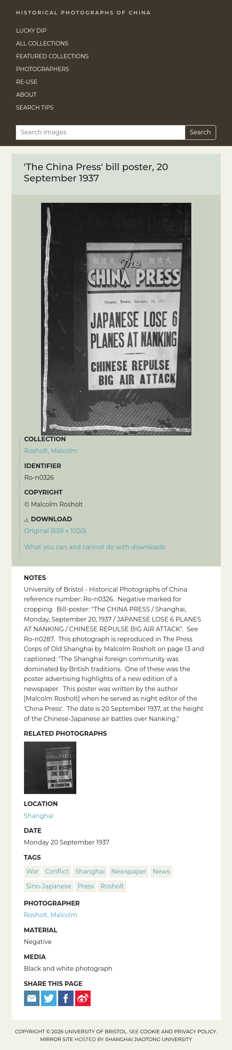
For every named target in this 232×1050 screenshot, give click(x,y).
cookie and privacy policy (178, 1031)
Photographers (42, 69)
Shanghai (38, 816)
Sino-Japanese (49, 886)
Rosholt (112, 886)
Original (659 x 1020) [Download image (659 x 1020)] (55, 531)
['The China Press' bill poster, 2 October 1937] (50, 767)
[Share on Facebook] (66, 997)
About (26, 94)
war (32, 871)
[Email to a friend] (32, 997)
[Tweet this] (49, 997)
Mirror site (56, 1039)
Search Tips (35, 107)
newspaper (128, 871)
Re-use (27, 81)
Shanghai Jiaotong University (148, 1039)
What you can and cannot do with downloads (94, 547)
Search (200, 132)
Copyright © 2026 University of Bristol (71, 1031)
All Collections (42, 43)
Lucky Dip (31, 30)
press (85, 886)
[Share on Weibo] (83, 997)
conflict (57, 871)
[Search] (100, 132)
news (161, 871)
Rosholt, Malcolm (51, 450)
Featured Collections (52, 56)
